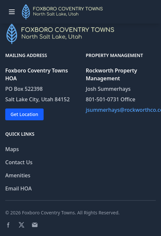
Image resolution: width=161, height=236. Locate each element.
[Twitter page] (21, 225)
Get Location (24, 114)
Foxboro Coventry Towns (48, 212)
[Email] (34, 225)
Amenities (17, 175)
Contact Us (18, 162)
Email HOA (18, 188)
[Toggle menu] (11, 11)
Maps (12, 149)
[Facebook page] (8, 225)
